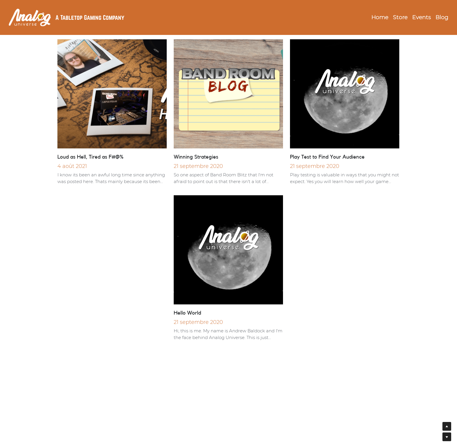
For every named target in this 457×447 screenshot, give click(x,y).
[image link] (30, 17)
